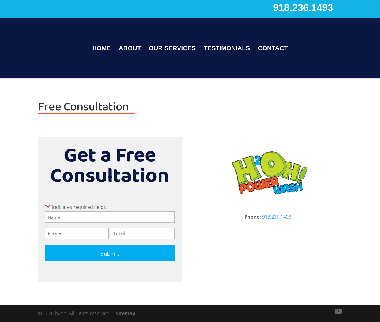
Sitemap (125, 313)
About (130, 48)
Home (101, 48)
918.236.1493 (303, 7)
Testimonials (227, 48)
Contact (273, 48)
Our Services (172, 48)
